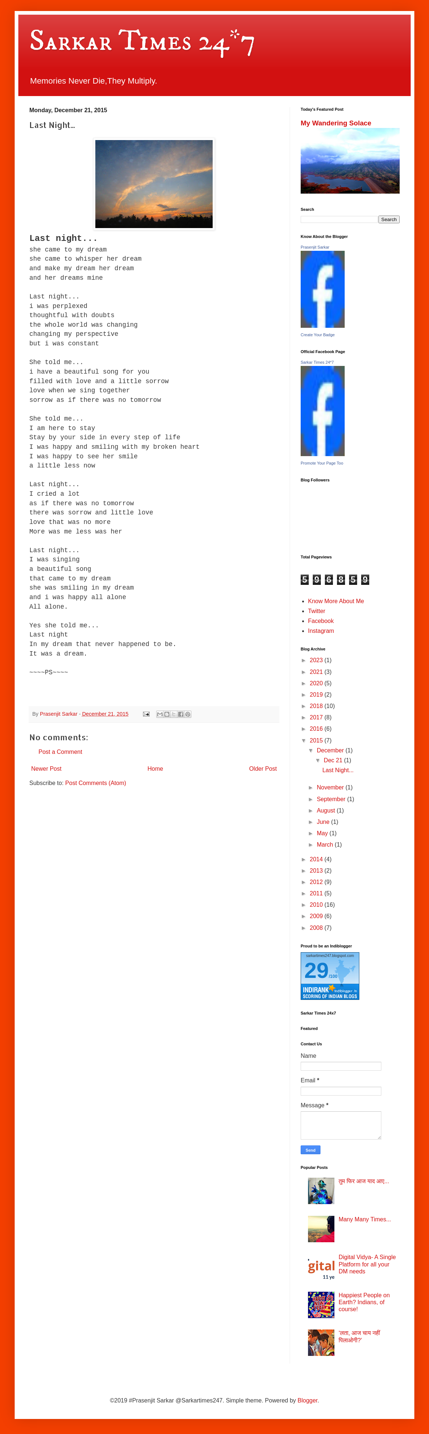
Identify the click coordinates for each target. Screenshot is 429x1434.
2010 (317, 905)
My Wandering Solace (336, 123)
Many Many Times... (364, 1219)
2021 (317, 672)
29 (316, 970)
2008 (317, 928)
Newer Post (46, 769)
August (327, 810)
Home (155, 769)
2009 (317, 916)
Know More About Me (336, 601)
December (331, 750)
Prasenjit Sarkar (315, 247)
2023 (317, 660)
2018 (317, 706)
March (326, 844)
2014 (317, 859)
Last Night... (337, 770)
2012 (317, 882)
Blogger (308, 1400)
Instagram (321, 631)
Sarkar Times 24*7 (142, 41)
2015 (317, 740)
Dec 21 (334, 760)
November (331, 787)
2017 (317, 717)
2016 (317, 729)
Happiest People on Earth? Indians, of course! (364, 1302)
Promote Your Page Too (322, 463)
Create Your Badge (318, 335)
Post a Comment (60, 752)
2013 (317, 871)
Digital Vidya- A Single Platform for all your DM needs (367, 1264)
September (332, 799)
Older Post (263, 769)
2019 (317, 695)
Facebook (321, 621)
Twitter (316, 611)
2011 (317, 893)
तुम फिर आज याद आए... (363, 1181)
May (323, 833)
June (324, 822)
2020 (317, 683)
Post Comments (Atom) (95, 783)
